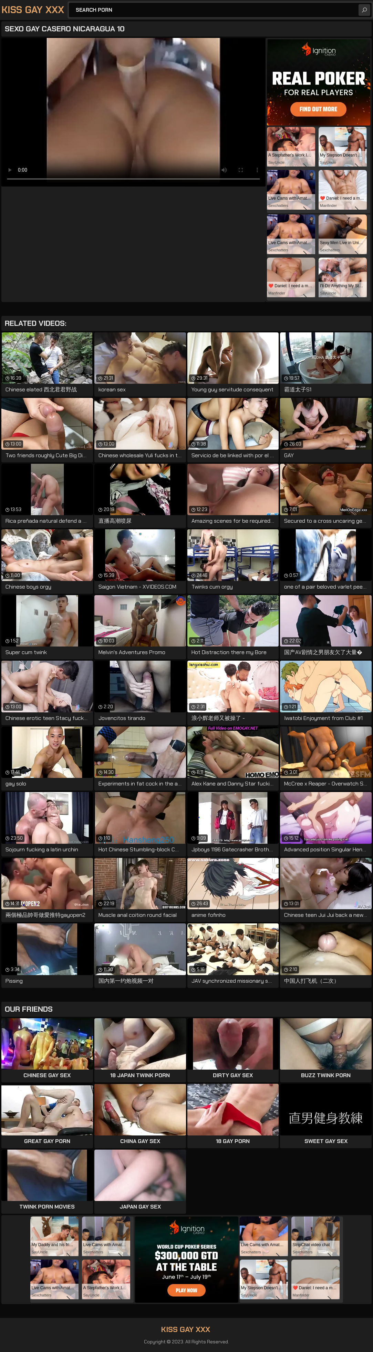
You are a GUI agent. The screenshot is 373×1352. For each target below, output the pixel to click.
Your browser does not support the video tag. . (133, 112)
